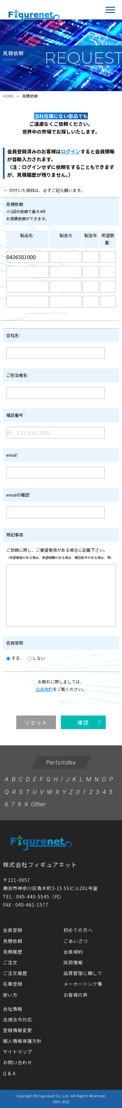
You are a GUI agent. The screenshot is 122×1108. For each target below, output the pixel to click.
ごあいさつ (75, 941)
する (13, 658)
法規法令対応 (17, 1019)
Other (38, 804)
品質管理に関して (82, 973)
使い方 (10, 995)
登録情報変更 (17, 1030)
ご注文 (10, 962)
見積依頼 (12, 941)
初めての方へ (78, 930)
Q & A (9, 1073)
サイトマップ (17, 1051)
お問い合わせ (17, 1062)
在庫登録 (12, 984)
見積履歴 (12, 951)
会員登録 (12, 930)
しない (36, 658)
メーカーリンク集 (82, 984)
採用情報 (73, 962)
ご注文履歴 (15, 973)
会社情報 (12, 1009)
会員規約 (44, 689)
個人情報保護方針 (22, 1041)
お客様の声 (75, 995)
